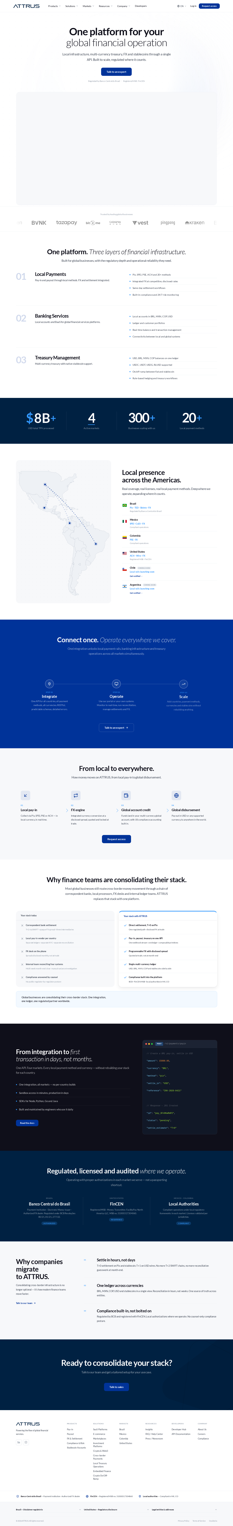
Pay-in (70, 1429)
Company (124, 6)
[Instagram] (26, 1442)
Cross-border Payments (99, 1457)
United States (125, 1443)
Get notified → (136, 576)
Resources (106, 6)
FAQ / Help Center (154, 1434)
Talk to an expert (116, 71)
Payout (70, 1434)
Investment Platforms (98, 1445)
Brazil (122, 1429)
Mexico (122, 1434)
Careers (201, 1434)
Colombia (123, 1438)
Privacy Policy (183, 1521)
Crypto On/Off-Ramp (100, 1477)
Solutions (71, 6)
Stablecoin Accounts (76, 1447)
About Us (202, 1429)
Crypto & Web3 (100, 1450)
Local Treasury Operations (100, 1465)
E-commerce (99, 1434)
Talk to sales (116, 1386)
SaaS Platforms (100, 1429)
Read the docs (27, 1122)
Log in (193, 5)
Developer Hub (179, 1429)
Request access (209, 6)
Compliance (203, 1438)
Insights (149, 1429)
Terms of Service (199, 1521)
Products (54, 6)
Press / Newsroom (154, 1438)
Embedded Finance (102, 1471)
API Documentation (181, 1434)
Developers (141, 5)
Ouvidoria (213, 1521)
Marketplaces (99, 1438)
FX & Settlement (75, 1438)
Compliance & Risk (75, 1443)
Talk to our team (26, 1303)
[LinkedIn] (19, 1442)
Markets (88, 6)
